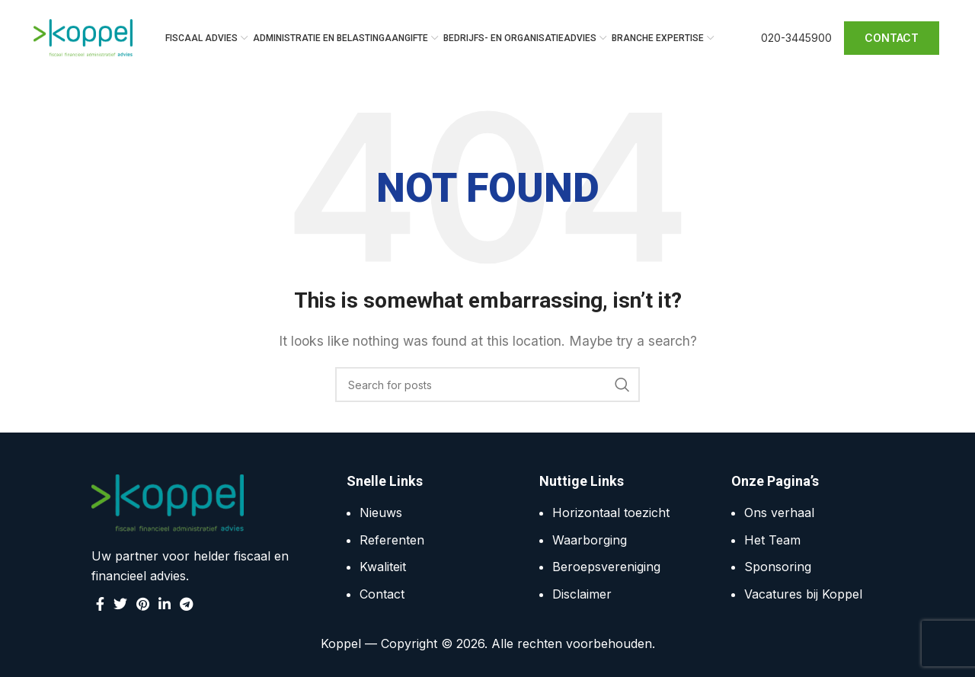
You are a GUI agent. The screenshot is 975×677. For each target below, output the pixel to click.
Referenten (392, 540)
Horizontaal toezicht (611, 512)
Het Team (772, 540)
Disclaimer (582, 594)
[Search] (487, 384)
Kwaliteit (383, 567)
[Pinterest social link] (143, 604)
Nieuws (381, 512)
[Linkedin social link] (164, 604)
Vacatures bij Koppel (803, 594)
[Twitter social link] (120, 604)
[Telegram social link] (186, 604)
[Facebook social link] (100, 604)
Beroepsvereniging (606, 567)
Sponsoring (777, 567)
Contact (382, 594)
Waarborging (589, 540)
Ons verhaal (779, 512)
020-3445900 (796, 37)
